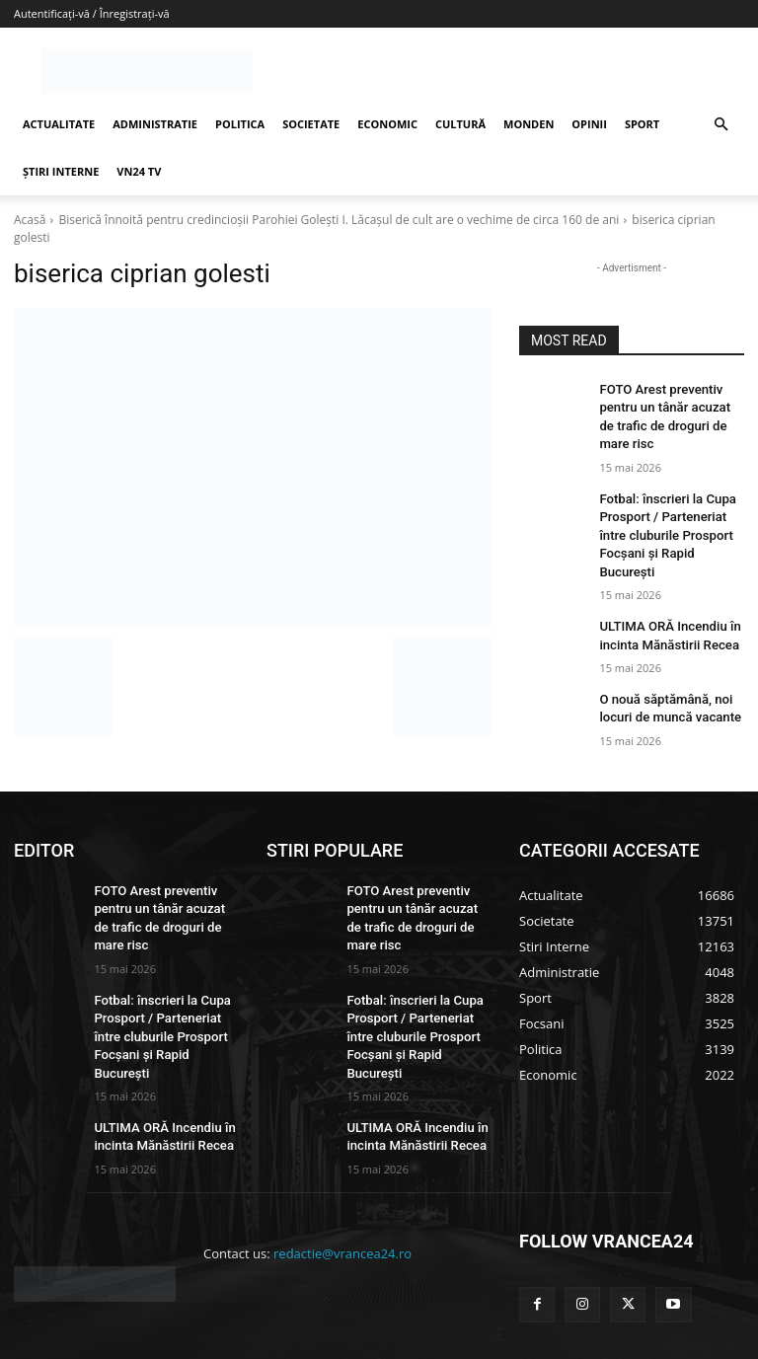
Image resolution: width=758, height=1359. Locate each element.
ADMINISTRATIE (155, 123)
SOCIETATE (311, 123)
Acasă (29, 219)
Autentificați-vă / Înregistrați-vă (92, 13)
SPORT (642, 123)
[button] (720, 124)
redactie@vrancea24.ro (342, 1189)
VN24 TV (138, 171)
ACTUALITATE (59, 123)
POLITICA (240, 123)
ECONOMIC (387, 123)
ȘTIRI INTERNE (61, 171)
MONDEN (528, 123)
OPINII (589, 123)
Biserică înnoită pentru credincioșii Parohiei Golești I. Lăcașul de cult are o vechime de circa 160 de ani (338, 219)
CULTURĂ (460, 123)
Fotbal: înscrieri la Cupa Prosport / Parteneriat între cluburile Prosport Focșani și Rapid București (165, 987)
